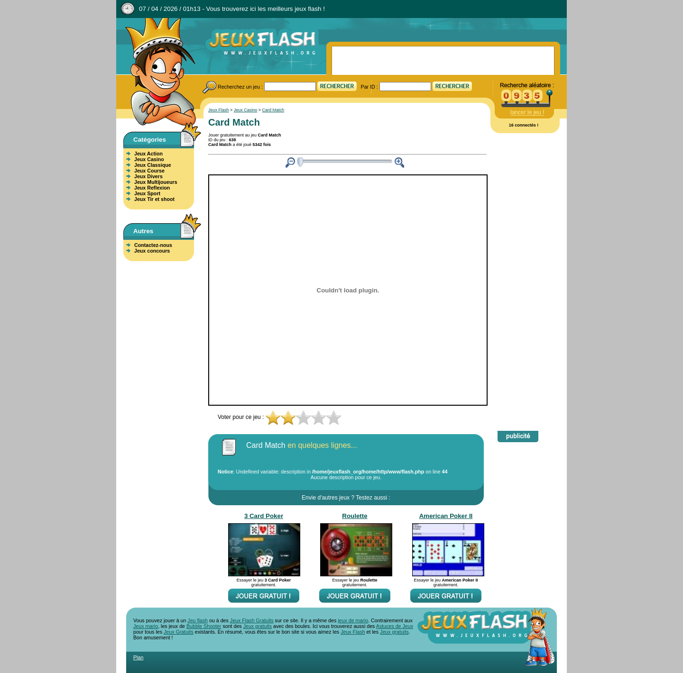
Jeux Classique (152, 165)
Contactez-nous (153, 245)
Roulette (354, 515)
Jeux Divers (148, 176)
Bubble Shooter (203, 626)
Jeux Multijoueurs (155, 182)
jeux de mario (353, 620)
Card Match (273, 110)
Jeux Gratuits (179, 632)
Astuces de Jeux (394, 626)
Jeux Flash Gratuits (252, 620)
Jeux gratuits (257, 626)
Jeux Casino (149, 159)
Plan (138, 657)
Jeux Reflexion (152, 188)
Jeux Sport (147, 193)
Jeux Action (148, 153)
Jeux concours (152, 251)
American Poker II (446, 515)
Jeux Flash (156, 72)
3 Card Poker (263, 515)
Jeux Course (149, 170)
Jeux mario (145, 626)
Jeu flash (197, 620)
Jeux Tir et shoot (154, 199)
